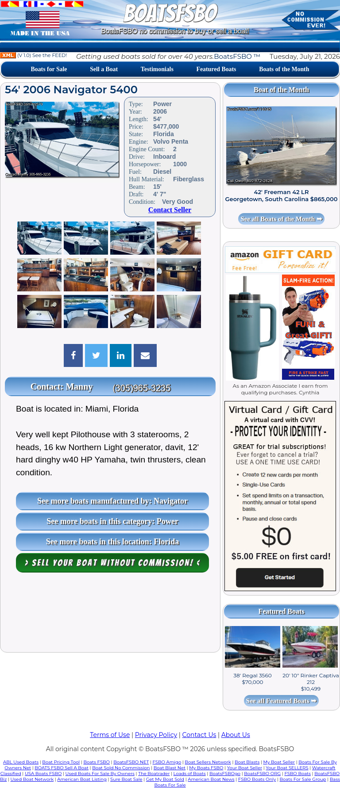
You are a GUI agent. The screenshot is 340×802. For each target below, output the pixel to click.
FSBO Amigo (167, 762)
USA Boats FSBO (43, 773)
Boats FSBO (96, 762)
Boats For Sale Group (303, 779)
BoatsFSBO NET (131, 762)
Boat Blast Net (169, 768)
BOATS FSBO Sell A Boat (62, 768)
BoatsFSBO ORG (262, 773)
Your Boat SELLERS (287, 768)
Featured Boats (216, 69)
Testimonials (157, 69)
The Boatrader (154, 773)
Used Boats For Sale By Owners (100, 773)
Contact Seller (169, 210)
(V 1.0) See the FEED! (33, 55)
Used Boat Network (32, 779)
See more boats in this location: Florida (112, 541)
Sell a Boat (104, 69)
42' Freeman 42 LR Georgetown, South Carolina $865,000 (281, 195)
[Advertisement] (110, 614)
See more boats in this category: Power (112, 521)
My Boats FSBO (206, 768)
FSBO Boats (297, 773)
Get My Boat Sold (165, 779)
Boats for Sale (49, 69)
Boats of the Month (284, 69)
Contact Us (199, 735)
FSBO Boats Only (257, 779)
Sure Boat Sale (126, 779)
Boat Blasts (247, 762)
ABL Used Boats (21, 762)
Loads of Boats (190, 773)
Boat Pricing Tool (61, 762)
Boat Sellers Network (208, 762)
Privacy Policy (156, 735)
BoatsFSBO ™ (237, 56)
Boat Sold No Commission (121, 768)
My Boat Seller (279, 762)
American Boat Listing (82, 779)
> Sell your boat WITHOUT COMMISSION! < (113, 563)
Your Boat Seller (244, 768)
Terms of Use (110, 735)
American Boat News (211, 779)
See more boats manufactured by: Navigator (112, 500)
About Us (235, 735)
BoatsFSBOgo (224, 773)
